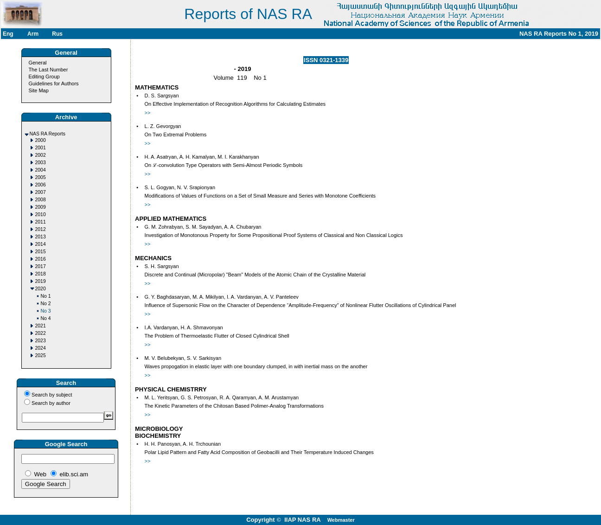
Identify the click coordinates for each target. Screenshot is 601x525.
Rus (57, 34)
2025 (40, 355)
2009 (40, 207)
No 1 (46, 296)
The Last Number (48, 69)
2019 (40, 281)
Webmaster (341, 520)
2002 (40, 155)
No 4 (46, 318)
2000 (40, 140)
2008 (40, 199)
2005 (40, 177)
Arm (32, 34)
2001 (40, 147)
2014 (40, 244)
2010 (40, 214)
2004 (40, 170)
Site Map (38, 90)
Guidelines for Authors (53, 83)
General (37, 62)
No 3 (46, 311)
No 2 (46, 303)
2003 (40, 162)
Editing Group (43, 76)
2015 (40, 251)
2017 (40, 266)
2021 (40, 325)
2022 (40, 333)
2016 (40, 259)
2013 (40, 236)
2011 (40, 221)
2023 (40, 340)
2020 (40, 288)
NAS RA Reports (47, 133)
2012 (40, 229)
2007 (40, 192)
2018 (40, 273)
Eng (8, 34)
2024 (40, 348)
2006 (40, 184)
